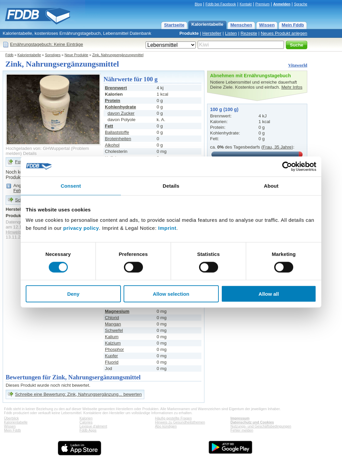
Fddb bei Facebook (220, 4)
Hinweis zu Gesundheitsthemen (180, 422)
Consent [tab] (71, 185)
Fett (109, 125)
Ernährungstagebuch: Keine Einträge (46, 44)
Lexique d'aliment (93, 426)
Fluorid (112, 362)
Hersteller (211, 33)
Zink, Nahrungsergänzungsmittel (117, 55)
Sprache (300, 4)
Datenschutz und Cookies (252, 422)
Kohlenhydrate (120, 106)
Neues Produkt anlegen (284, 33)
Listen (231, 33)
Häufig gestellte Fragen (173, 418)
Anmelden (282, 4)
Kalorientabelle (207, 24)
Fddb (9, 55)
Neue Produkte (76, 55)
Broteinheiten (118, 138)
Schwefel (114, 330)
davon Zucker (121, 113)
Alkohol (112, 145)
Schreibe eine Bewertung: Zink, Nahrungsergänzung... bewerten (78, 394)
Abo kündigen (166, 426)
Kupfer (111, 355)
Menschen (241, 24)
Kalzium (113, 343)
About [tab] (271, 185)
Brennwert (116, 87)
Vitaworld (297, 65)
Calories (86, 422)
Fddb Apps (88, 430)
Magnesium (117, 311)
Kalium (112, 336)
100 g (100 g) (224, 109)
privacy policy (81, 228)
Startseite (174, 24)
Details (30, 153)
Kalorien (86, 418)
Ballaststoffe (117, 132)
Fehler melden (241, 430)
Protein (112, 100)
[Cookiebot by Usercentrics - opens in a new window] (287, 166)
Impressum (239, 418)
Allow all (269, 294)
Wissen (267, 24)
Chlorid (112, 317)
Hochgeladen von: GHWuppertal (38, 148)
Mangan (113, 324)
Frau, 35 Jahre (277, 147)
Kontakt (245, 4)
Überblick (11, 418)
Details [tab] (171, 185)
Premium (262, 4)
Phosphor (114, 349)
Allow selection (171, 294)
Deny (73, 294)
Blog (198, 4)
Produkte (189, 33)
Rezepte (248, 33)
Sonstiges (53, 55)
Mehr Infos (291, 87)
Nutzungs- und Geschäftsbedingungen (260, 426)
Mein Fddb (293, 24)
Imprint (167, 228)
